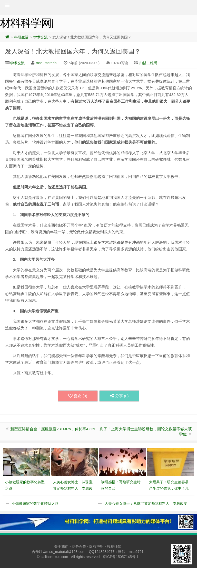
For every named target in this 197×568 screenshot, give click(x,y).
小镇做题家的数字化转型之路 (35, 503)
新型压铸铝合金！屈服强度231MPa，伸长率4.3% (52, 429)
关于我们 (61, 546)
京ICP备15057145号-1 (121, 557)
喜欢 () (77, 396)
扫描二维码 (148, 63)
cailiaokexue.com (54, 557)
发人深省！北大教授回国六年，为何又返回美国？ (73, 51)
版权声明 (96, 546)
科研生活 (21, 37)
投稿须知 (114, 546)
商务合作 (79, 546)
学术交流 (40, 37)
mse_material (46, 63)
